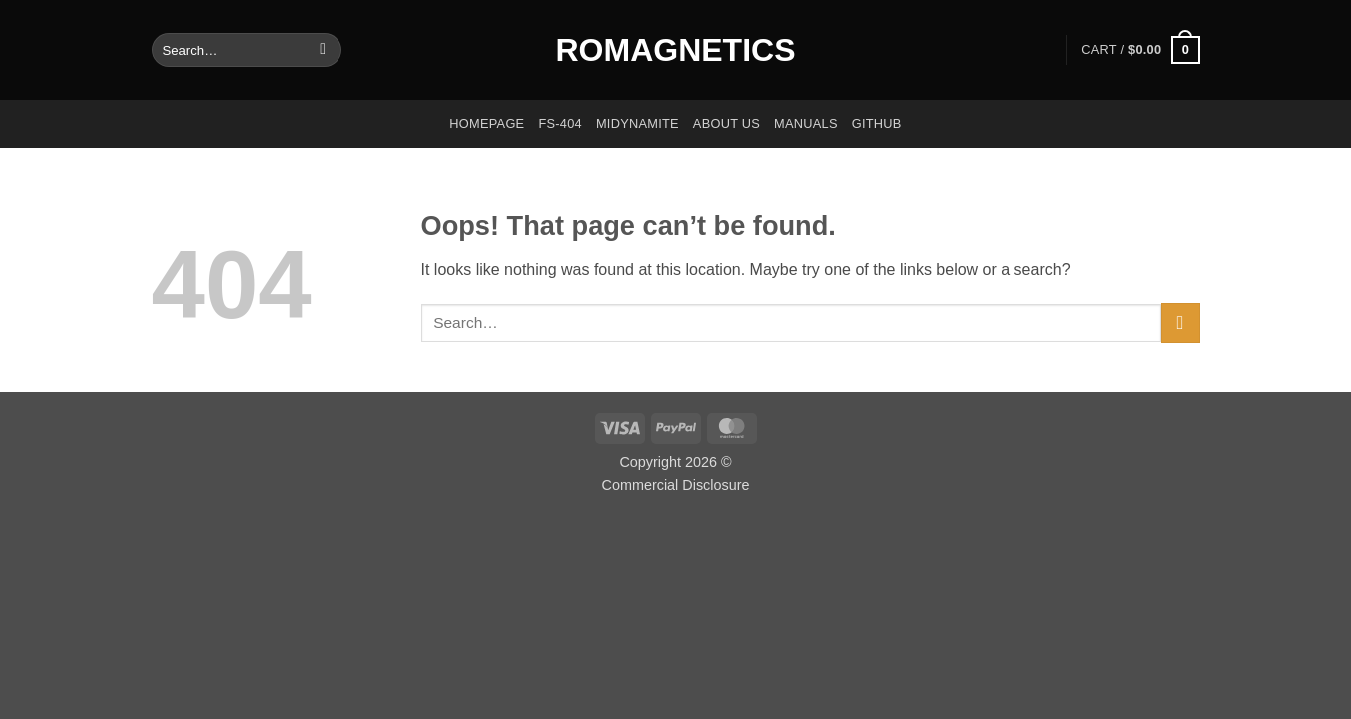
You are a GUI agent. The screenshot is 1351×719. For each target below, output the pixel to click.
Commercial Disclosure (676, 485)
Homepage (486, 123)
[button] (1140, 50)
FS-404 (560, 123)
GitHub (877, 123)
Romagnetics (676, 50)
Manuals (806, 123)
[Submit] (323, 50)
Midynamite (637, 123)
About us (726, 123)
